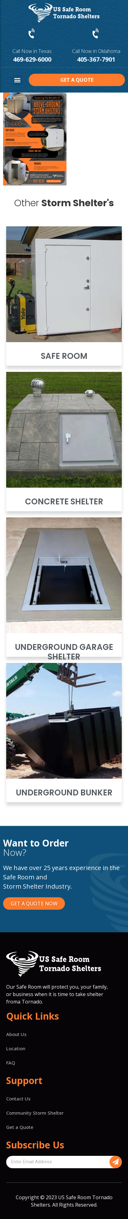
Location (15, 1048)
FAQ (10, 1063)
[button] (17, 80)
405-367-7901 (96, 59)
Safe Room (64, 356)
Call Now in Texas (32, 51)
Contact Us (18, 1098)
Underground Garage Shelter (64, 652)
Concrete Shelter (64, 501)
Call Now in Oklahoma (96, 51)
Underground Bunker (64, 792)
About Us (16, 1034)
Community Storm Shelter (35, 1113)
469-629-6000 (32, 59)
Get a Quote (19, 1127)
